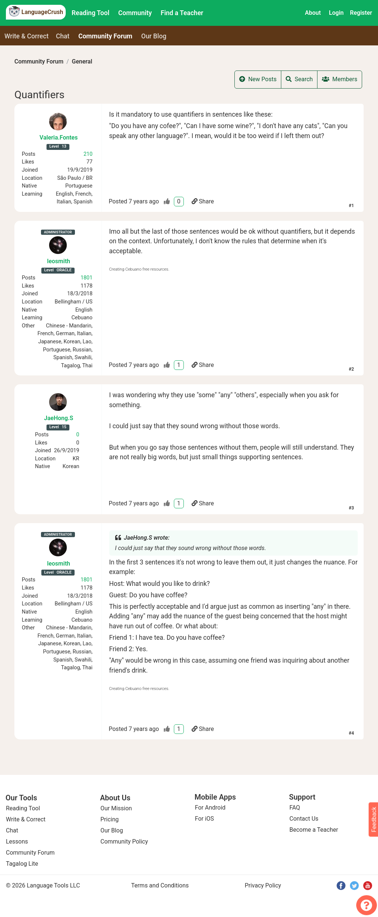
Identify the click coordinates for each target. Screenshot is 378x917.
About (313, 12)
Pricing (109, 819)
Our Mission (116, 808)
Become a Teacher (313, 829)
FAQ (294, 807)
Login (336, 12)
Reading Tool (90, 13)
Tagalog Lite (22, 863)
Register (361, 12)
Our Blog (111, 830)
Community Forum (38, 61)
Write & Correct (26, 36)
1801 (86, 278)
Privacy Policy (263, 885)
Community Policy (124, 841)
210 (87, 154)
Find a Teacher (182, 13)
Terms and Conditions (160, 885)
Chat (63, 36)
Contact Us (304, 818)
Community (135, 13)
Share (203, 201)
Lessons (17, 841)
